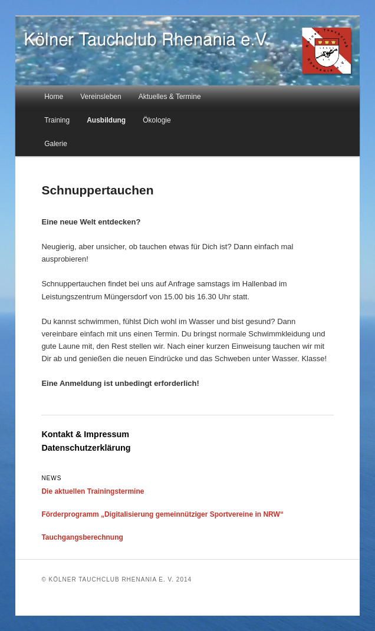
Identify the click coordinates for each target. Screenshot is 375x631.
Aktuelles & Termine (170, 96)
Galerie (55, 144)
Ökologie (156, 120)
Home (53, 96)
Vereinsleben (100, 96)
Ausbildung (106, 120)
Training (57, 120)
